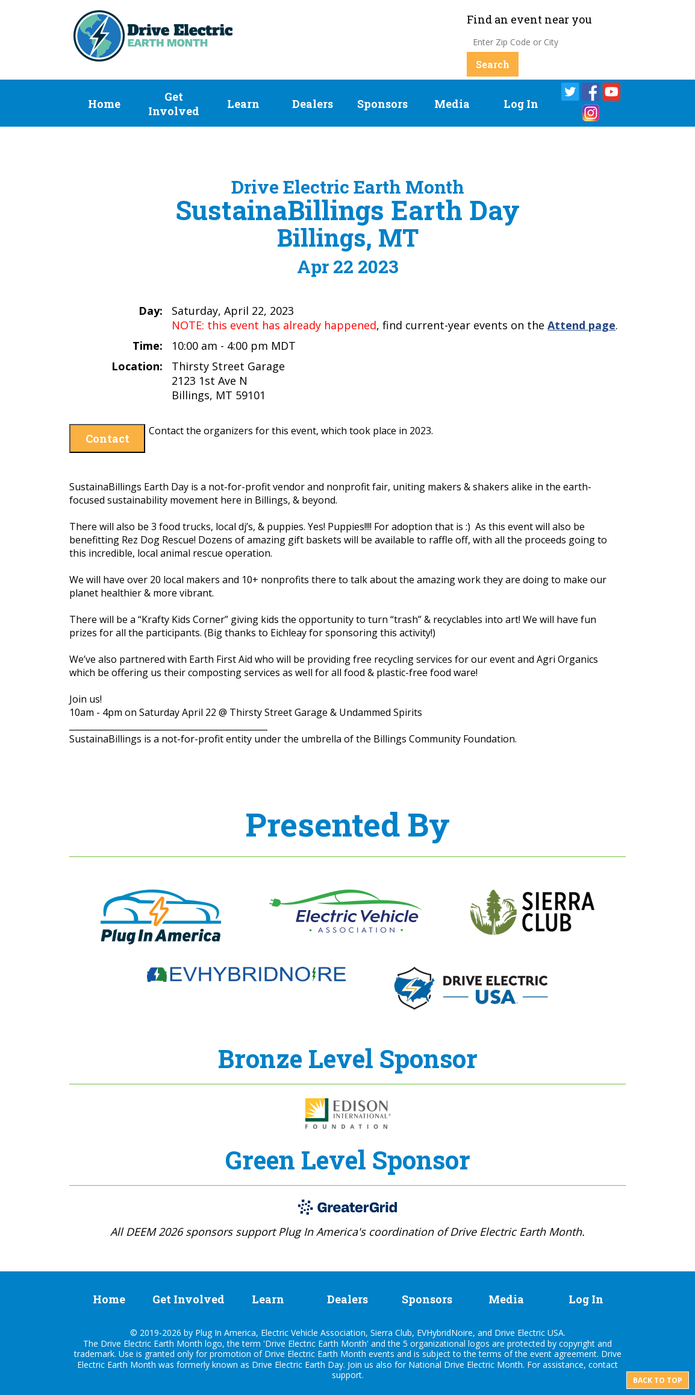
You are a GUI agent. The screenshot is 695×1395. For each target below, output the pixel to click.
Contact (107, 438)
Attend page (581, 325)
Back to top (657, 1380)
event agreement (563, 1353)
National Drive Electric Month (465, 1364)
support (347, 1375)
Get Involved (173, 103)
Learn (243, 103)
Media (452, 103)
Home (104, 103)
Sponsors (382, 103)
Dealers (312, 103)
